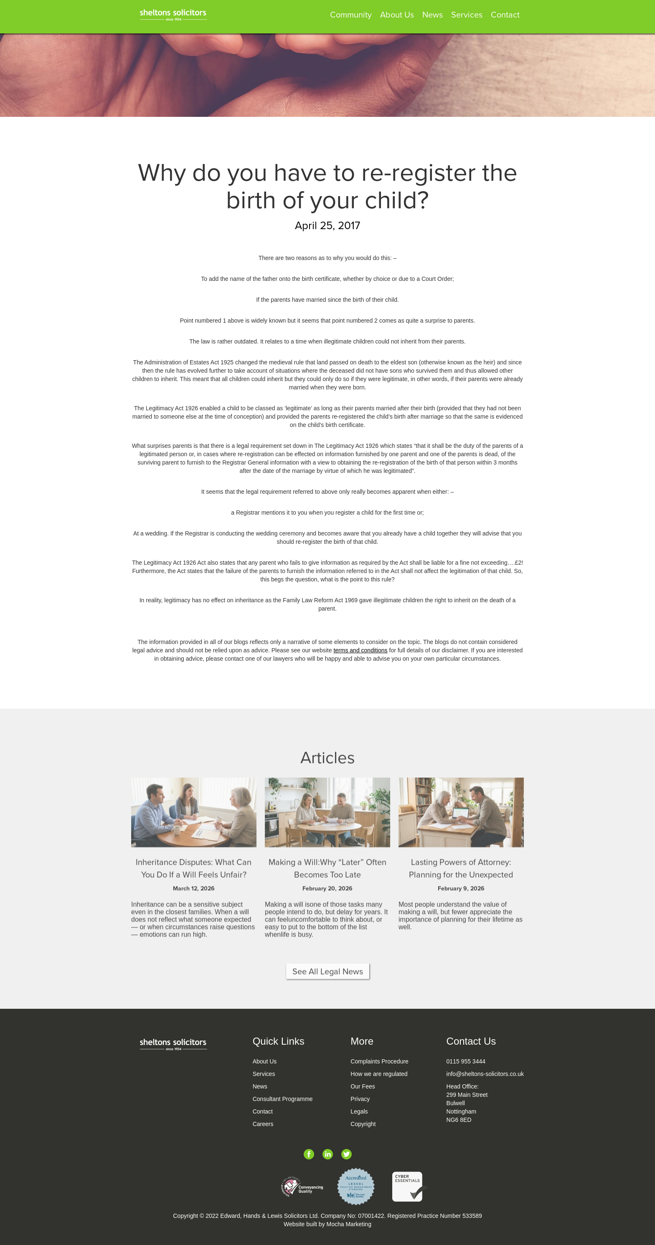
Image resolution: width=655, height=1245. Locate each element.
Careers (263, 1124)
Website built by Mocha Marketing (327, 1224)
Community (351, 15)
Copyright (363, 1124)
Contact (505, 15)
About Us (397, 15)
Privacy (360, 1099)
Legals (359, 1111)
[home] (173, 12)
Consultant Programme (283, 1099)
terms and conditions (360, 650)
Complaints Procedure (379, 1061)
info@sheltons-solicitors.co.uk (485, 1074)
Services (466, 15)
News (432, 15)
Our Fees (362, 1086)
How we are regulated (378, 1074)
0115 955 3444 (466, 1061)
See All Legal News (327, 981)
